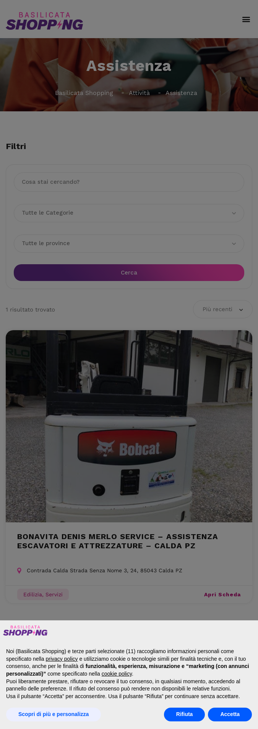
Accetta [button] (230, 714)
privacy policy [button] (62, 659)
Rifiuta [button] (184, 714)
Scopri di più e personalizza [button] (53, 714)
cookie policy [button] (117, 674)
